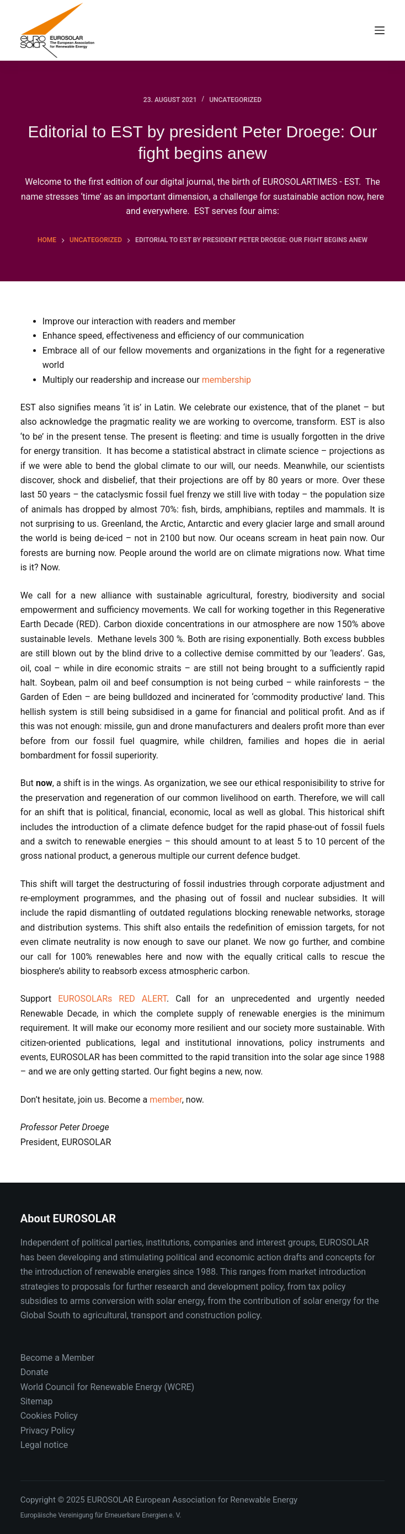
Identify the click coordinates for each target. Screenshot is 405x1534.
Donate (34, 1372)
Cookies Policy (49, 1415)
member (166, 1099)
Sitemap (36, 1401)
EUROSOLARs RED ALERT (112, 998)
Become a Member (57, 1358)
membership (226, 380)
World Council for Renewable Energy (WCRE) (107, 1387)
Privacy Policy (47, 1430)
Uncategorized (235, 100)
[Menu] (380, 30)
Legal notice (44, 1445)
